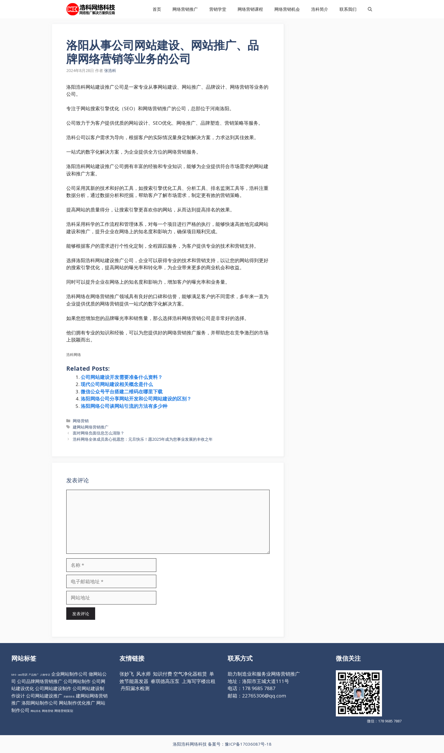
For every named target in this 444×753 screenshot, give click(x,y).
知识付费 (162, 674)
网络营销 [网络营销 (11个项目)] (47, 711)
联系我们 (348, 9)
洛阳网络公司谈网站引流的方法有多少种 (124, 406)
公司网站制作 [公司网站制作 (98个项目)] (77, 681)
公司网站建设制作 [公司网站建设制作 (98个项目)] (53, 688)
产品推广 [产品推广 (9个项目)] (34, 674)
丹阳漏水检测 (135, 688)
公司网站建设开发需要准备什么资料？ (122, 377)
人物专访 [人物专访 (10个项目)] (45, 674)
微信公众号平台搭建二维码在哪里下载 (122, 391)
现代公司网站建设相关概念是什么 (117, 384)
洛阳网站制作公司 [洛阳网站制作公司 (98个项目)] (40, 703)
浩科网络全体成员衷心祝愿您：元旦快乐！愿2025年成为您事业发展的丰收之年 (143, 439)
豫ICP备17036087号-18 (248, 744)
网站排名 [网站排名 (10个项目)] (36, 711)
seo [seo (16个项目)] (13, 674)
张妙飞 (126, 674)
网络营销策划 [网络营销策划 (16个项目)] (63, 711)
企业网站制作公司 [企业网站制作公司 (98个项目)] (69, 674)
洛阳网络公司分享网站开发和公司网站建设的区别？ (136, 398)
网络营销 (81, 420)
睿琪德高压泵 (165, 681)
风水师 (143, 674)
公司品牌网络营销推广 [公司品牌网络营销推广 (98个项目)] (39, 681)
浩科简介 (319, 9)
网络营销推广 (185, 9)
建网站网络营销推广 (90, 427)
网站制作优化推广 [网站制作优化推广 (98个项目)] (77, 703)
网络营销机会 (287, 9)
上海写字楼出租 (198, 681)
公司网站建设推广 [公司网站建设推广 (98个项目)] (44, 696)
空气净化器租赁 (190, 674)
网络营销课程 (250, 9)
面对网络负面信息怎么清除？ (98, 433)
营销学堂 (217, 9)
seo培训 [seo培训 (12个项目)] (22, 674)
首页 (157, 9)
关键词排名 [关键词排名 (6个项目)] (69, 696)
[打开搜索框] (370, 9)
